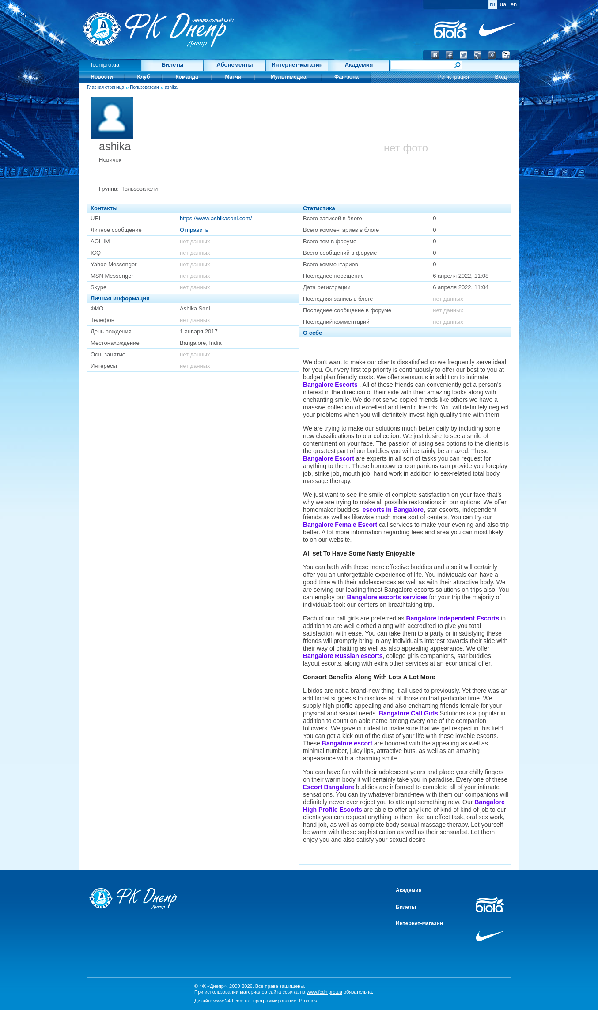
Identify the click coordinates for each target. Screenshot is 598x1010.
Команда (186, 77)
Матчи (233, 77)
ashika (171, 87)
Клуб (143, 77)
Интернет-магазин (296, 64)
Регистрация (453, 77)
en (514, 4)
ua (503, 4)
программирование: (285, 1000)
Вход (501, 77)
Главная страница (105, 87)
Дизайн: (222, 1000)
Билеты (173, 64)
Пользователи (144, 87)
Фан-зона (346, 77)
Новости (102, 77)
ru (492, 4)
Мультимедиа (289, 77)
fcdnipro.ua (105, 64)
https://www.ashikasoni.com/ (216, 218)
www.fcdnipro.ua (324, 992)
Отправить (194, 230)
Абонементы (234, 64)
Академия (359, 64)
